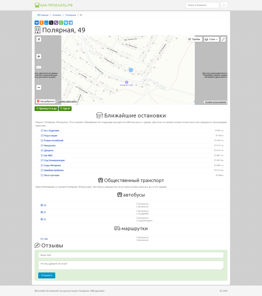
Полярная (71, 15)
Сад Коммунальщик (53, 160)
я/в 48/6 (46, 155)
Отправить (46, 275)
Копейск (57, 15)
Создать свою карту (67, 101)
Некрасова (48, 145)
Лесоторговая (50, 175)
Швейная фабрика (52, 170)
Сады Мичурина (51, 165)
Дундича (47, 150)
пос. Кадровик (50, 130)
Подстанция (49, 135)
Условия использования (215, 102)
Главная (44, 15)
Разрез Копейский (52, 140)
